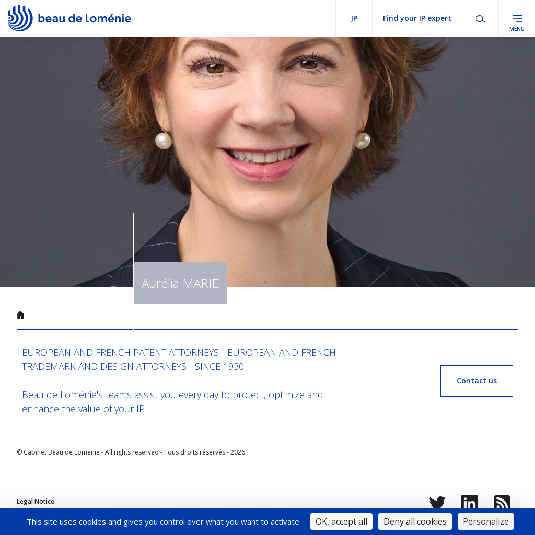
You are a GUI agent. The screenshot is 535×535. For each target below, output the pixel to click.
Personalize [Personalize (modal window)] (486, 521)
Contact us (477, 381)
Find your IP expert (417, 18)
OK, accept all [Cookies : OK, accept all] (341, 521)
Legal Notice (35, 501)
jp (354, 18)
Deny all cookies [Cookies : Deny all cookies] (415, 521)
